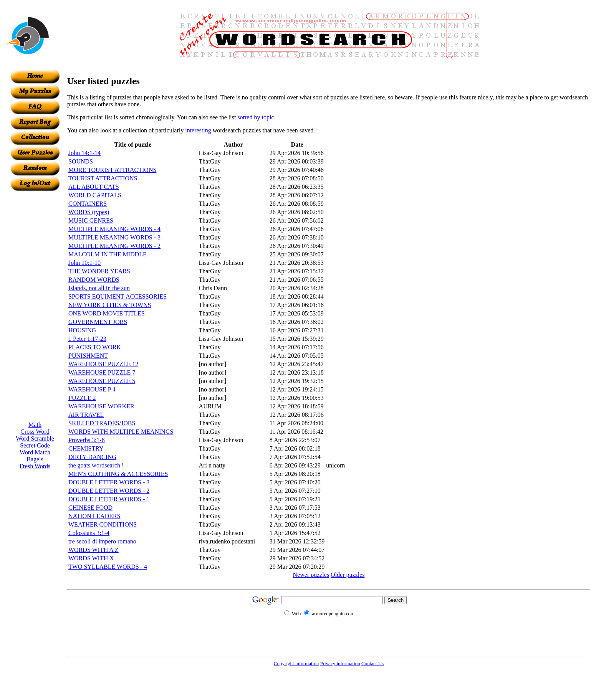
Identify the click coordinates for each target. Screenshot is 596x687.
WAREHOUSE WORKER (101, 406)
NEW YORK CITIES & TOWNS (109, 305)
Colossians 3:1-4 (88, 533)
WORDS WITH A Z (93, 550)
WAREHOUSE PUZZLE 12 (103, 364)
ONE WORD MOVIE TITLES (106, 313)
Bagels (34, 459)
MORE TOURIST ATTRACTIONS (112, 170)
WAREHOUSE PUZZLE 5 (101, 381)
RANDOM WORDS (93, 279)
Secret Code (35, 445)
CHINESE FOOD (90, 507)
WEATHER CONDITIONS (102, 524)
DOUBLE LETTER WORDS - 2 (108, 490)
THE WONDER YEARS (99, 271)
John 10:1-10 (84, 262)
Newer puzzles (311, 574)
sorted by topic (255, 117)
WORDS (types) (88, 212)
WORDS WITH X (91, 558)
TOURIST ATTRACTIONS (102, 178)
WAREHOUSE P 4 (92, 389)
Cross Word (34, 431)
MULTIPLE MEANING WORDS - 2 (114, 246)
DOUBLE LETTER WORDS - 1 (108, 499)
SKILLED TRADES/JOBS (101, 423)
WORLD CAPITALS (94, 195)
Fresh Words (35, 466)
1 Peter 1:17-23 (87, 338)
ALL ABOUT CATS (93, 186)
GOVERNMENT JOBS (97, 322)
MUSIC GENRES (90, 220)
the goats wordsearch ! (96, 465)
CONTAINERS (87, 203)
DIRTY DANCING (92, 457)
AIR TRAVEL (86, 414)
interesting (198, 130)
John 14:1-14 (84, 153)
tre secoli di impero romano (102, 541)
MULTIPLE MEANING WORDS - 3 (114, 237)
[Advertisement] (35, 306)
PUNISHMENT (88, 355)
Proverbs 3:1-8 (86, 440)
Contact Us (372, 663)
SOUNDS (80, 161)
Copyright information (296, 663)
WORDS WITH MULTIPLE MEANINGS (120, 431)
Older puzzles (347, 574)
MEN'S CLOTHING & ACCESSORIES (118, 474)
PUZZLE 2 (82, 398)
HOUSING (82, 330)
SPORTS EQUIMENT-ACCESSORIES (117, 296)
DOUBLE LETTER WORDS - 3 (108, 482)
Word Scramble (35, 438)
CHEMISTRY (86, 448)
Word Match (35, 452)
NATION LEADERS (94, 516)
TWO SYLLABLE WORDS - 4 (107, 566)
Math (34, 424)
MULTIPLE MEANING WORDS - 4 (114, 229)
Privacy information (340, 663)
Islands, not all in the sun (99, 288)
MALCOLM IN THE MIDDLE (107, 254)
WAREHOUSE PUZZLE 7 (101, 372)
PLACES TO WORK (94, 347)
